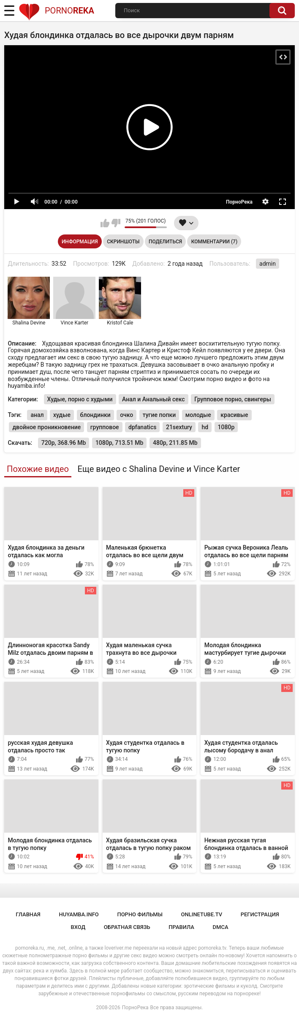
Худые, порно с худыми (80, 399)
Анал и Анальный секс (153, 399)
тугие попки (159, 414)
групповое (104, 427)
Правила (181, 927)
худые (62, 414)
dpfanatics (142, 427)
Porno (56, 10)
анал (36, 414)
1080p (226, 427)
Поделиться (165, 242)
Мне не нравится (115, 223)
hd (204, 427)
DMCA (220, 927)
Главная (28, 914)
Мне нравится (105, 223)
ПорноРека (135, 1007)
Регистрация (260, 914)
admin (267, 263)
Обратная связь (127, 927)
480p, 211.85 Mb (175, 442)
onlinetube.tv (202, 914)
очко (126, 414)
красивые (234, 414)
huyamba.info (78, 914)
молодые (198, 414)
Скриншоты (123, 242)
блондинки (95, 414)
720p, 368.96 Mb (63, 442)
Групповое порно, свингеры (232, 399)
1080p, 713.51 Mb (119, 442)
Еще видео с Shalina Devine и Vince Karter (158, 469)
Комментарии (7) (214, 242)
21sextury (179, 427)
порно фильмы (140, 914)
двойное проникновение (46, 427)
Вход (78, 927)
